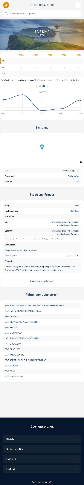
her (78, 80)
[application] (42, 101)
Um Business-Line (14, 449)
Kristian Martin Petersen (68, 225)
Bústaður (10, 439)
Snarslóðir (11, 459)
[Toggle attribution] (81, 162)
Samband (10, 469)
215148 (75, 181)
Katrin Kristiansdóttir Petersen (65, 222)
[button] (43, 92)
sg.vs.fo (62, 239)
